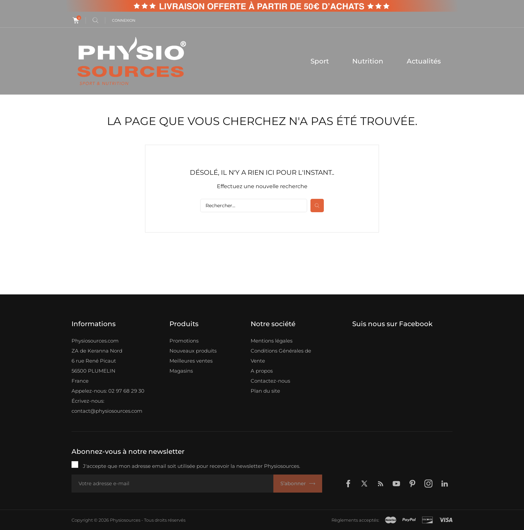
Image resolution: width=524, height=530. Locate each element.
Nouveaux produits (193, 351)
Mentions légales (271, 341)
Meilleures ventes (191, 361)
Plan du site (265, 391)
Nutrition (367, 61)
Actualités (424, 61)
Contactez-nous (270, 381)
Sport (319, 61)
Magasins (181, 371)
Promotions (184, 341)
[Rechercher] (253, 205)
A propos (262, 371)
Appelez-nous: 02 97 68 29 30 (108, 391)
